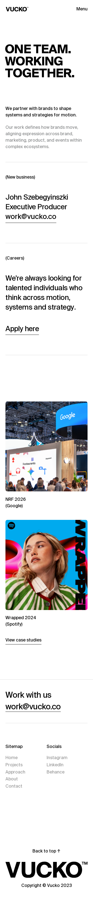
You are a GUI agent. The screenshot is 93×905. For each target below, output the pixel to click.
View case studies (23, 640)
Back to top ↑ (46, 851)
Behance (55, 772)
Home (11, 757)
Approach (15, 772)
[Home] (25, 9)
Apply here (22, 328)
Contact (13, 786)
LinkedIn (55, 764)
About (11, 778)
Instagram (57, 757)
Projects (14, 764)
